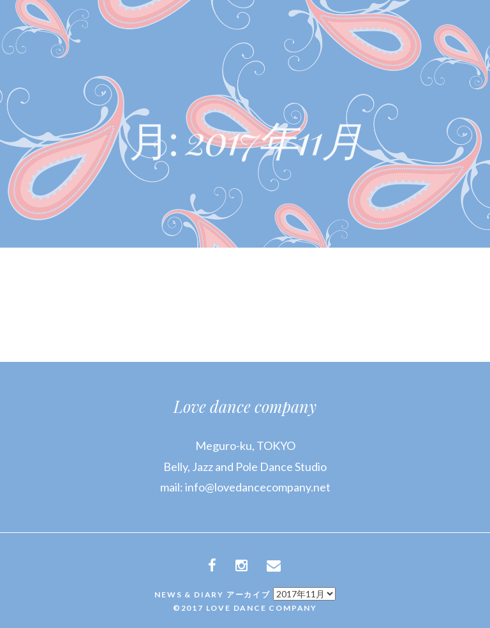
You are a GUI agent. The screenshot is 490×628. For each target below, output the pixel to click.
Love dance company (245, 406)
